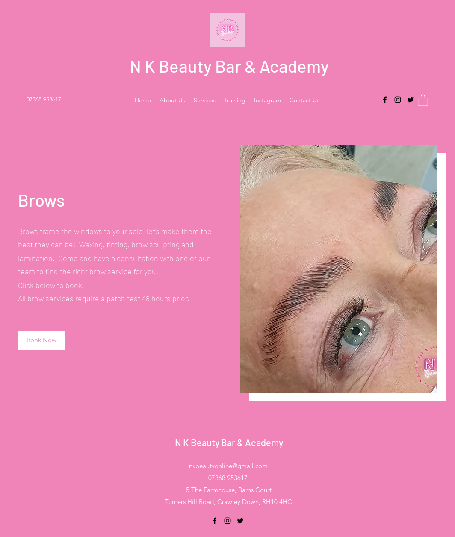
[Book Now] (41, 340)
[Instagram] (397, 99)
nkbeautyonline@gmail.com (228, 466)
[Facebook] (385, 99)
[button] (423, 100)
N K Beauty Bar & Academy (229, 66)
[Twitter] (410, 99)
